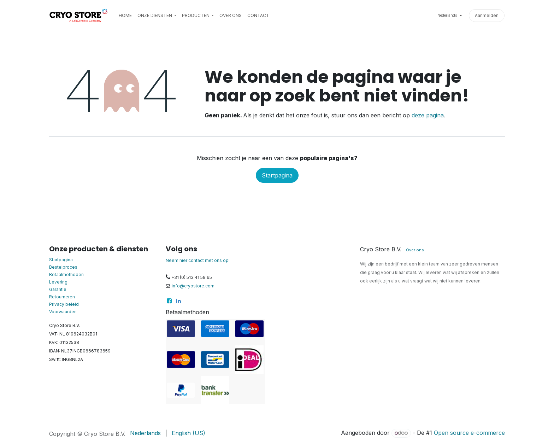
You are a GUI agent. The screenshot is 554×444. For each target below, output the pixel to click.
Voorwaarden (63, 311)
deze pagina (428, 115)
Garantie (57, 289)
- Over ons (413, 249)
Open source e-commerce (469, 432)
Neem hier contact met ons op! (198, 260)
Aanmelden (487, 15)
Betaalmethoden (66, 274)
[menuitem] (125, 16)
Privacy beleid (64, 304)
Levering (58, 282)
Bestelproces (63, 267)
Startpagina (277, 175)
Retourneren (62, 296)
